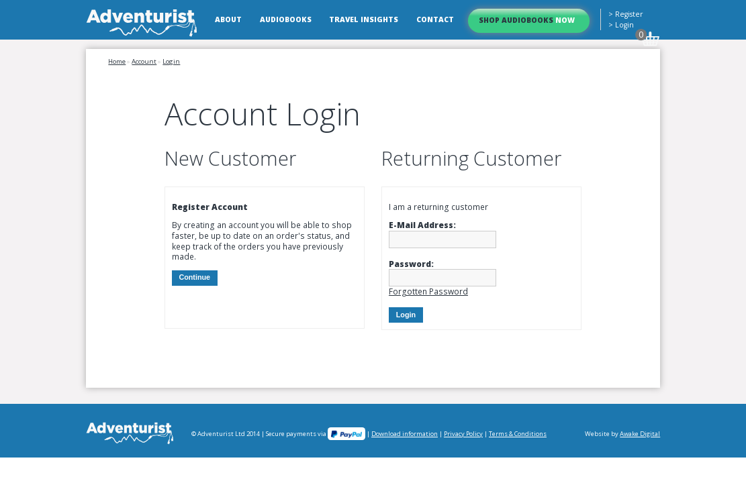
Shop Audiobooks (527, 20)
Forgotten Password (428, 291)
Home (117, 61)
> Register (625, 14)
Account (144, 61)
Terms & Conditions (518, 433)
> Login (621, 25)
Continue (194, 277)
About (228, 19)
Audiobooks (286, 19)
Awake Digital (640, 433)
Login (171, 61)
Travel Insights (363, 19)
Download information (404, 433)
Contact (435, 19)
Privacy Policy (463, 433)
